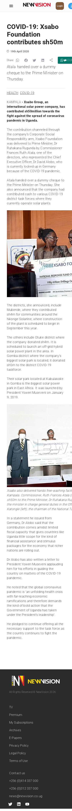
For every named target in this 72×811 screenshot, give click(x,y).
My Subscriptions (21, 722)
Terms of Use (18, 761)
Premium (15, 715)
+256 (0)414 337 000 (23, 781)
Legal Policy (17, 753)
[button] (17, 60)
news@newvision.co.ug (25, 796)
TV (11, 707)
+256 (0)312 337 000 (23, 788)
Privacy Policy (19, 745)
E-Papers (15, 738)
